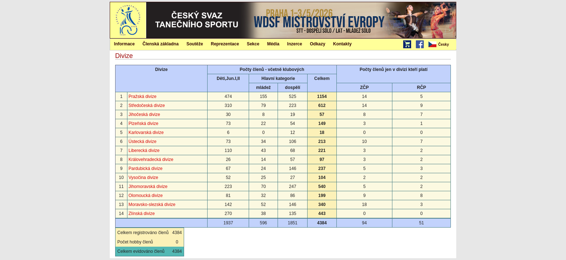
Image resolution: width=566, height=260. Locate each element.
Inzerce (294, 43)
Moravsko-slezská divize (152, 204)
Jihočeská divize (144, 114)
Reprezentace (225, 43)
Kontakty (342, 43)
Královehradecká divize (151, 159)
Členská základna (161, 43)
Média (273, 43)
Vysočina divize (143, 177)
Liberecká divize (144, 150)
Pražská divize (142, 96)
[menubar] (441, 44)
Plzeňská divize (143, 123)
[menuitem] (441, 44)
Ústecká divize (142, 141)
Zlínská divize (142, 213)
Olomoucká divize (146, 195)
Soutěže (194, 43)
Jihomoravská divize (148, 186)
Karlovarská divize (146, 132)
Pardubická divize (145, 168)
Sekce (253, 43)
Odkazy (318, 43)
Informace (124, 43)
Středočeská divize (147, 105)
